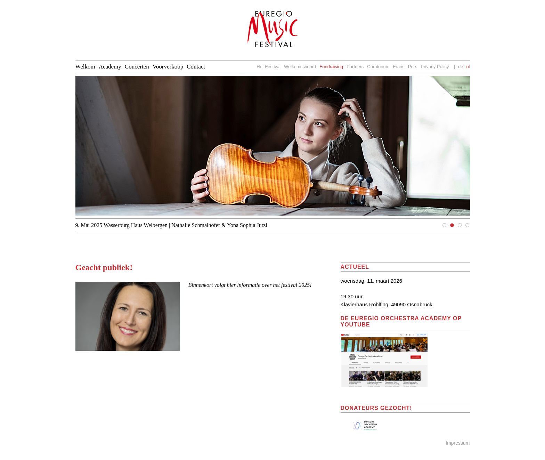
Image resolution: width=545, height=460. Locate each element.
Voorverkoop (168, 66)
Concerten (137, 66)
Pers (412, 66)
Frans (399, 66)
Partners (355, 66)
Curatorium (378, 66)
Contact (196, 66)
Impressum (458, 443)
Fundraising (331, 66)
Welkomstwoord (300, 66)
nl (468, 66)
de (460, 66)
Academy (110, 66)
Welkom (85, 66)
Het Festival (268, 66)
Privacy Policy (435, 66)
